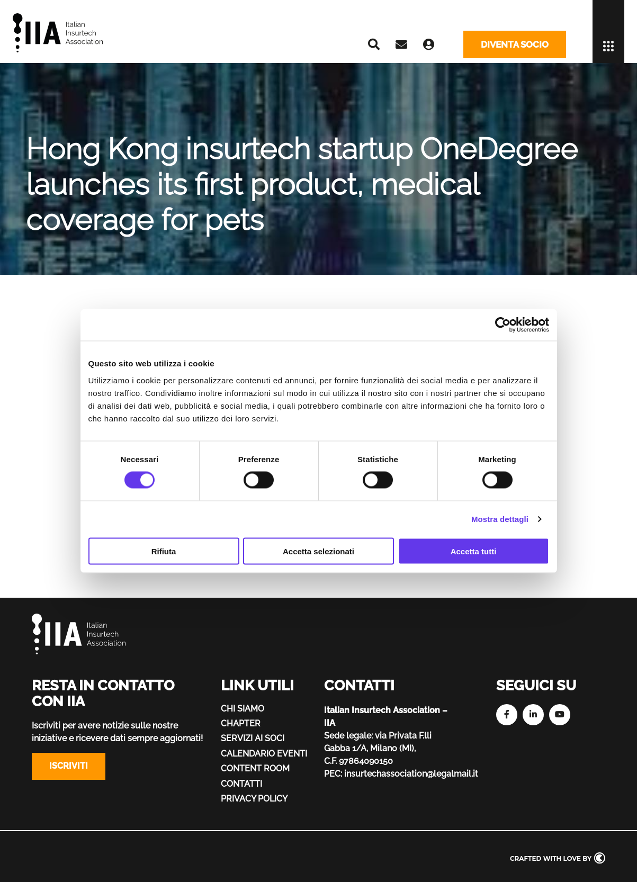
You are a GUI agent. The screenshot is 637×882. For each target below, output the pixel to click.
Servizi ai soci (252, 738)
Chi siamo (242, 709)
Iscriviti (68, 766)
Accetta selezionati (318, 550)
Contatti (241, 784)
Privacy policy (254, 799)
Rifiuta (163, 550)
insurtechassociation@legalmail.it (411, 774)
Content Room (255, 768)
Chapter (241, 723)
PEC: (333, 774)
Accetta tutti (474, 550)
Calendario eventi (264, 754)
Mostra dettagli (499, 519)
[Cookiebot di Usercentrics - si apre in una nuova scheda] (502, 325)
